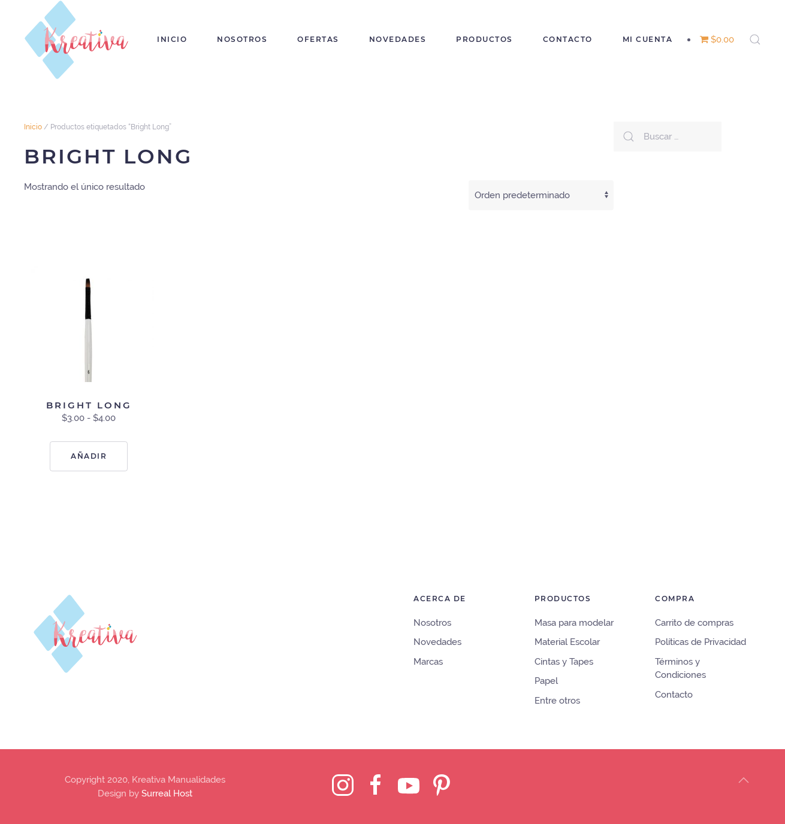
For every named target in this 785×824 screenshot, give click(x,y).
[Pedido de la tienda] (541, 195)
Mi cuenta (648, 39)
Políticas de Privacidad (700, 642)
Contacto (568, 39)
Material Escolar (567, 642)
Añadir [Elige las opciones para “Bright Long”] (89, 456)
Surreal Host (166, 793)
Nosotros (242, 39)
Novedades (398, 39)
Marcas (428, 661)
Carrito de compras (694, 622)
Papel (546, 680)
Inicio (172, 39)
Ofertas (318, 39)
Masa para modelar (574, 622)
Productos (484, 39)
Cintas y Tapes (564, 661)
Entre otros (557, 700)
